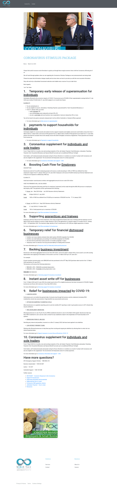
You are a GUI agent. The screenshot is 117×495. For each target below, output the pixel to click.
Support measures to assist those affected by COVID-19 (53, 333)
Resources (29, 386)
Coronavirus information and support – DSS (52, 160)
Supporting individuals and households (37, 379)
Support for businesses (33, 377)
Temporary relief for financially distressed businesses (52, 245)
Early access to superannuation (49, 121)
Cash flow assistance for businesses (48, 212)
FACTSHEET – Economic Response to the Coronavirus (41, 376)
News (25, 64)
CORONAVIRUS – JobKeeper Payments (38, 434)
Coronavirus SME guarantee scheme (36, 383)
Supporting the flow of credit (34, 381)
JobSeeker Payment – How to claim (36, 385)
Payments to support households (49, 140)
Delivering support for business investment (49, 275)
